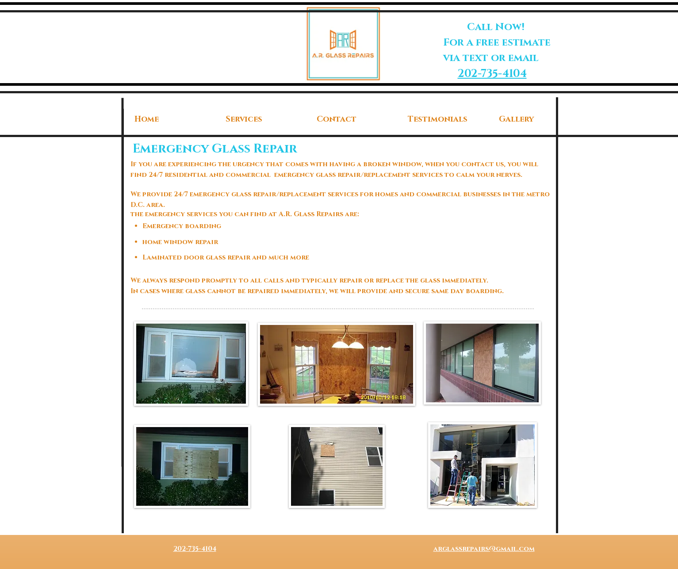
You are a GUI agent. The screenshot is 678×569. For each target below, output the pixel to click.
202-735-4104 (492, 74)
